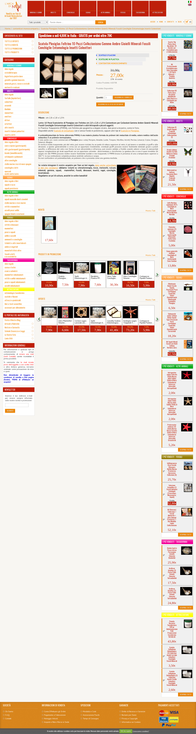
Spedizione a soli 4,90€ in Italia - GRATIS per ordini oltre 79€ (75, 35)
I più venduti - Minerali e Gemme (177, 35)
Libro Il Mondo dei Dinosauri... (48, 233)
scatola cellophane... (47, 277)
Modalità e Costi (89, 711)
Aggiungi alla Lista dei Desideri (110, 104)
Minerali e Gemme (36, 7)
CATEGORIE (9, 60)
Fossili (123, 7)
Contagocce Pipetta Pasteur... (146, 277)
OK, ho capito (126, 731)
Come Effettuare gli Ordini (55, 711)
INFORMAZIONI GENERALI (15, 345)
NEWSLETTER (10, 389)
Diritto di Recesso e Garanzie (133, 711)
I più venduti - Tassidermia (175, 541)
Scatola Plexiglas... (62, 277)
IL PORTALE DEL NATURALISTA (17, 315)
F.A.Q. (7, 715)
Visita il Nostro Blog (12, 320)
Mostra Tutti (150, 210)
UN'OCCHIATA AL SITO (13, 35)
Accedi (152, 22)
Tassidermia (140, 7)
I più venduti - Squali (172, 277)
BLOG (180, 22)
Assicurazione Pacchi (91, 715)
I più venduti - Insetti (173, 121)
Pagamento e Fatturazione (55, 715)
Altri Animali (106, 7)
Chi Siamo (9, 711)
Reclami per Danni (129, 715)
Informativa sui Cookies (131, 722)
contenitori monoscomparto (26, 28)
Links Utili (9, 338)
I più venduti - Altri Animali (175, 366)
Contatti (170, 22)
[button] (40, 274)
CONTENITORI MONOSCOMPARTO (113, 63)
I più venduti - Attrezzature (176, 615)
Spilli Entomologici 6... (81, 277)
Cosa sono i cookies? (141, 731)
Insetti (53, 7)
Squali (88, 7)
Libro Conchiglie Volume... (130, 277)
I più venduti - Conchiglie (174, 196)
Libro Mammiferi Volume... (65, 322)
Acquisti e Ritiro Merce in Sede (56, 722)
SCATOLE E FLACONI (107, 55)
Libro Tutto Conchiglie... (112, 277)
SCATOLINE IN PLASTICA (109, 59)
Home (161, 22)
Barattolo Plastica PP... (96, 277)
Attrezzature (158, 7)
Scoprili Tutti (185, 113)
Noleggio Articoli (51, 718)
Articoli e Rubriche (12, 323)
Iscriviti (10, 410)
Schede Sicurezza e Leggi (15, 331)
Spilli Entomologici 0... (49, 322)
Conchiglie (71, 7)
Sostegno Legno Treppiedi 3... (130, 322)
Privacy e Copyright (129, 718)
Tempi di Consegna (91, 718)
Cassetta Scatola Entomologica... (113, 322)
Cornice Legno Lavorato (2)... (80, 322)
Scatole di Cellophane (64, 130)
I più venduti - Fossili (172, 457)
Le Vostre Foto (10, 334)
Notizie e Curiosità (12, 327)
